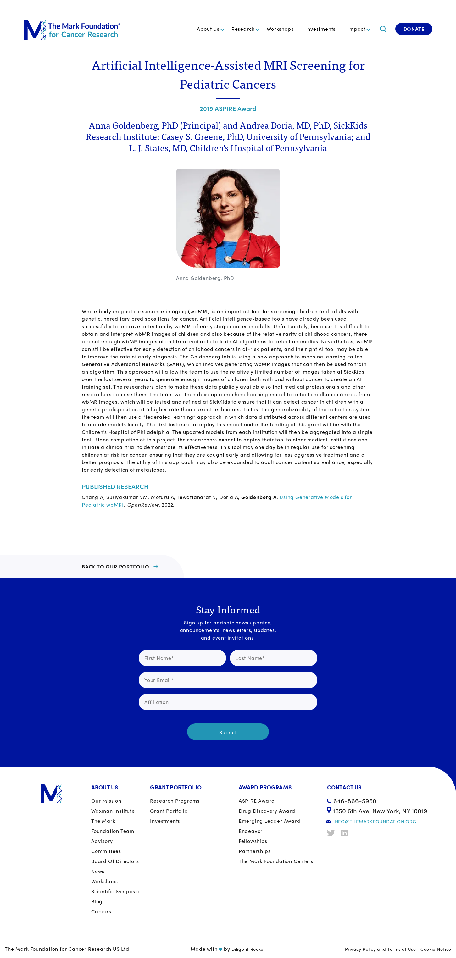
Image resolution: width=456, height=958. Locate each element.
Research (243, 28)
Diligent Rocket (248, 949)
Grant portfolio (168, 810)
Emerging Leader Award (269, 820)
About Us (208, 28)
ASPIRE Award (257, 800)
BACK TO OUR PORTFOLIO (115, 566)
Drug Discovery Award (267, 810)
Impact (356, 28)
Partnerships (255, 851)
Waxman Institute (113, 810)
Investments (320, 28)
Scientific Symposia (115, 891)
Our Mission (106, 800)
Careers (101, 911)
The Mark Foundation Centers (276, 861)
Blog (97, 901)
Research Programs (175, 800)
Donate (414, 28)
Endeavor (251, 830)
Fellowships (253, 840)
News (97, 871)
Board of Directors (115, 861)
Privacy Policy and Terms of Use (380, 949)
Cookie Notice (435, 949)
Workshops (280, 28)
